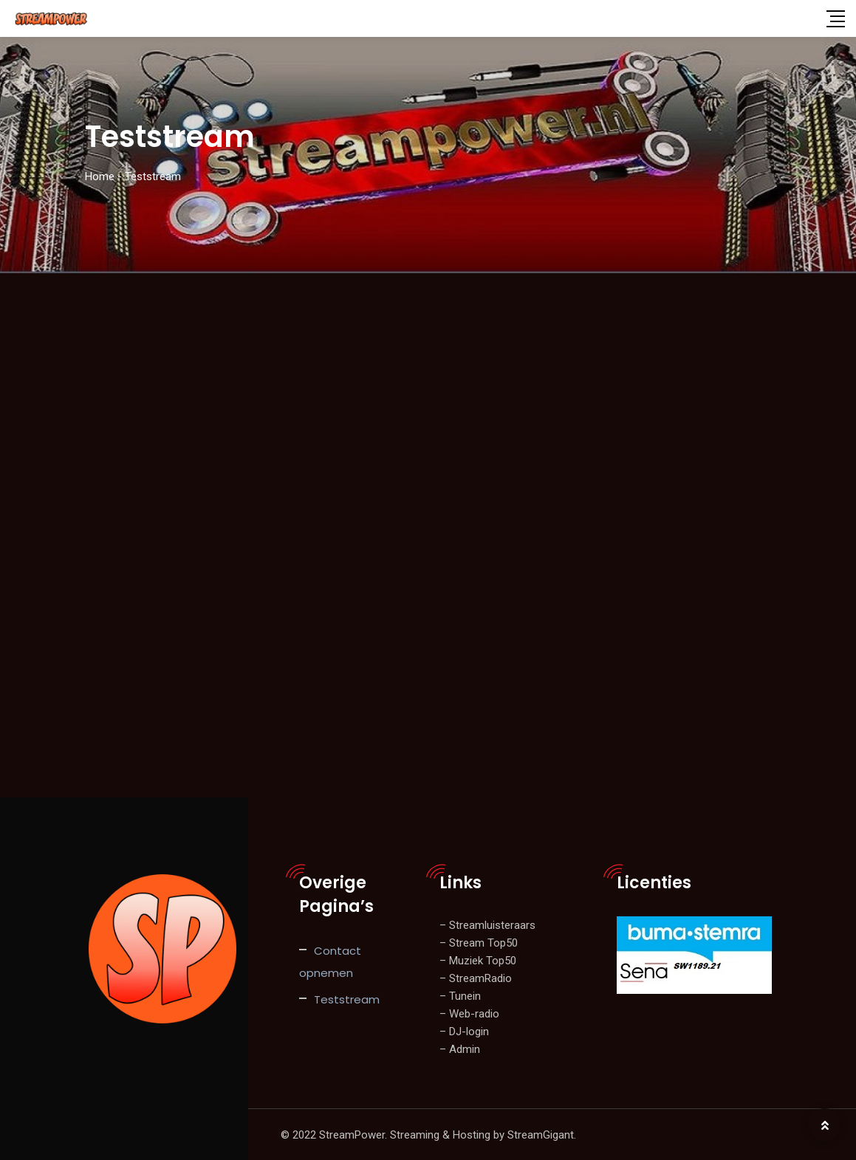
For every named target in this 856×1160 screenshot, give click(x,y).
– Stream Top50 (478, 942)
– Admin (459, 1048)
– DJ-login (464, 1030)
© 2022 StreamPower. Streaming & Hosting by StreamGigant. (428, 1134)
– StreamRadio (475, 977)
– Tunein (460, 995)
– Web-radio (469, 1013)
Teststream (347, 998)
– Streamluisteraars (487, 924)
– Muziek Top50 (477, 960)
